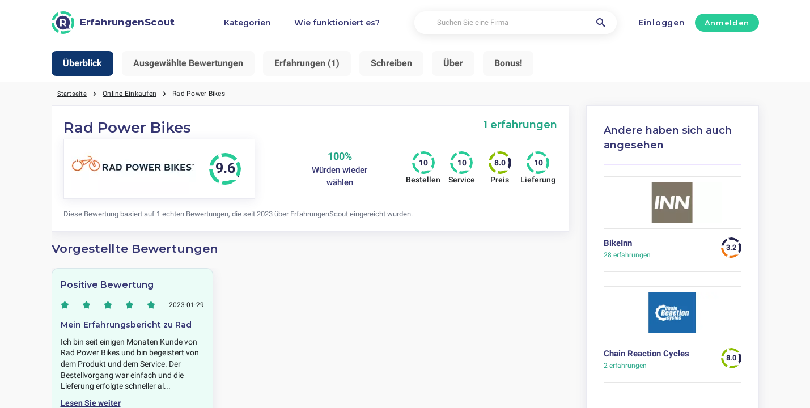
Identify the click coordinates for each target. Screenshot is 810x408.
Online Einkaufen (130, 93)
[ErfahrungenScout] (113, 22)
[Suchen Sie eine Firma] (515, 23)
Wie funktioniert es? (337, 23)
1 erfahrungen (520, 124)
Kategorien (247, 23)
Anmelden (727, 22)
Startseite (72, 93)
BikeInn (618, 243)
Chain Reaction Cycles (646, 353)
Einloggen (661, 23)
